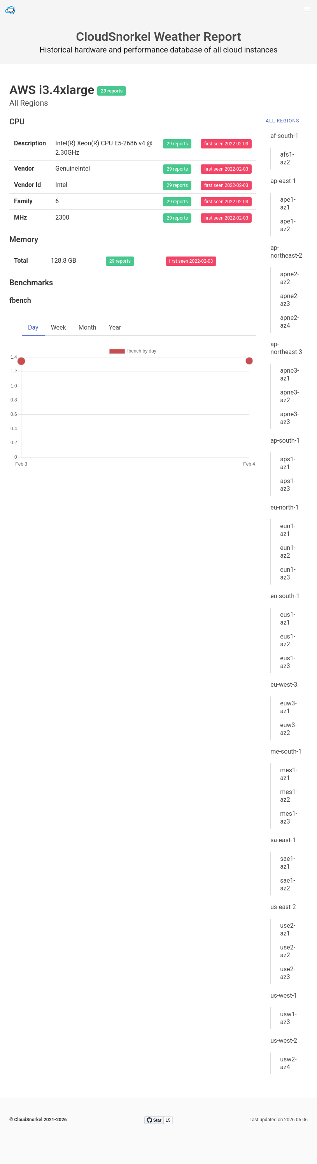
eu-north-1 (284, 507)
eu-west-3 (283, 684)
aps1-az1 (287, 463)
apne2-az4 (289, 321)
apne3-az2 (289, 396)
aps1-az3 (287, 484)
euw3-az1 (288, 707)
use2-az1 (287, 929)
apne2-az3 (289, 299)
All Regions (282, 121)
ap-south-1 (285, 440)
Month (87, 327)
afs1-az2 (287, 158)
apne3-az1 (289, 374)
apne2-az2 (289, 278)
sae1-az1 (287, 862)
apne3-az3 (289, 418)
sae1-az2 (287, 884)
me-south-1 (286, 751)
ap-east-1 (283, 181)
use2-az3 (287, 973)
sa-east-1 (283, 840)
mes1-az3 (288, 817)
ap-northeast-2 (286, 251)
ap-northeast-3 (286, 348)
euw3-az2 (288, 728)
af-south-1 (284, 136)
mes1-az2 (288, 795)
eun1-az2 (288, 551)
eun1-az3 (288, 573)
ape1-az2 (288, 225)
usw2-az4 (288, 1063)
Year (115, 327)
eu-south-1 (284, 596)
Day (33, 327)
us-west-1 (283, 995)
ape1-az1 (288, 203)
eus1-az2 (287, 640)
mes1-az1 (288, 774)
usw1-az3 (288, 1018)
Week (58, 327)
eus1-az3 (287, 662)
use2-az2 (287, 951)
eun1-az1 (288, 529)
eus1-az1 (287, 618)
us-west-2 (283, 1040)
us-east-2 (283, 907)
